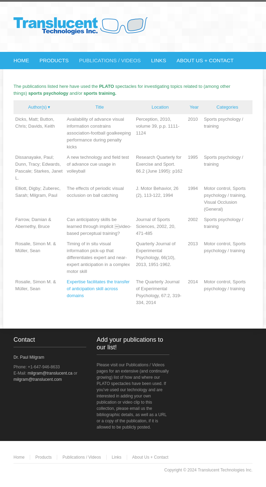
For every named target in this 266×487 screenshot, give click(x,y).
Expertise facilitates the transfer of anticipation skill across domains (98, 288)
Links (117, 457)
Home (19, 457)
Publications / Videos (81, 457)
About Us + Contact (150, 457)
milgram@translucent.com (38, 379)
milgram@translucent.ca (50, 373)
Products (43, 457)
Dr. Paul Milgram (29, 357)
